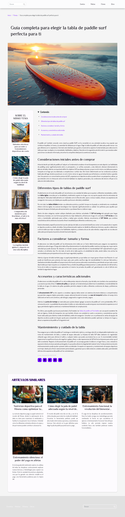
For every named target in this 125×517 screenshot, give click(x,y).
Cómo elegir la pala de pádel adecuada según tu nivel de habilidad (62, 409)
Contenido (44, 112)
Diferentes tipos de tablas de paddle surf (53, 121)
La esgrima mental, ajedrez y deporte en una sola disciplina (20, 247)
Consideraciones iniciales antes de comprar (54, 117)
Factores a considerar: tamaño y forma (52, 126)
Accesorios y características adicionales (53, 130)
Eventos (82, 4)
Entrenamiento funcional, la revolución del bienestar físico (97, 409)
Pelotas (93, 4)
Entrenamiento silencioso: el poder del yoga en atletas (28, 459)
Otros (112, 4)
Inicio (9, 15)
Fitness (103, 4)
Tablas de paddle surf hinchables (89, 311)
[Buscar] (17, 4)
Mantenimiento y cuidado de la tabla (52, 135)
